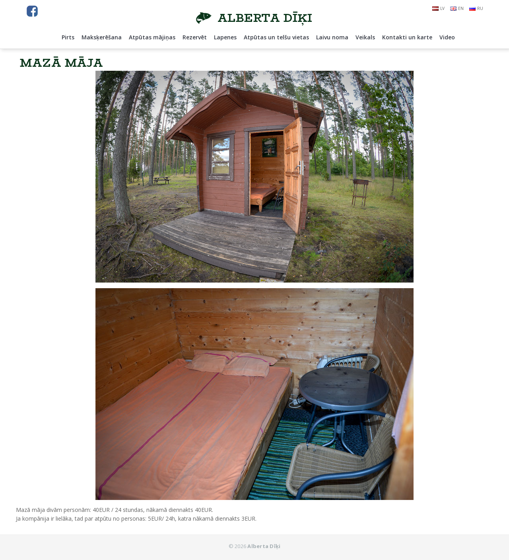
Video (447, 37)
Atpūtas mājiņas (152, 37)
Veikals (365, 37)
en (457, 8)
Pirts (68, 37)
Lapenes (225, 37)
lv (438, 8)
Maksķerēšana (102, 37)
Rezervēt (195, 37)
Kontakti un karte (407, 37)
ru (476, 8)
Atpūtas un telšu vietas (276, 37)
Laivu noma (332, 37)
